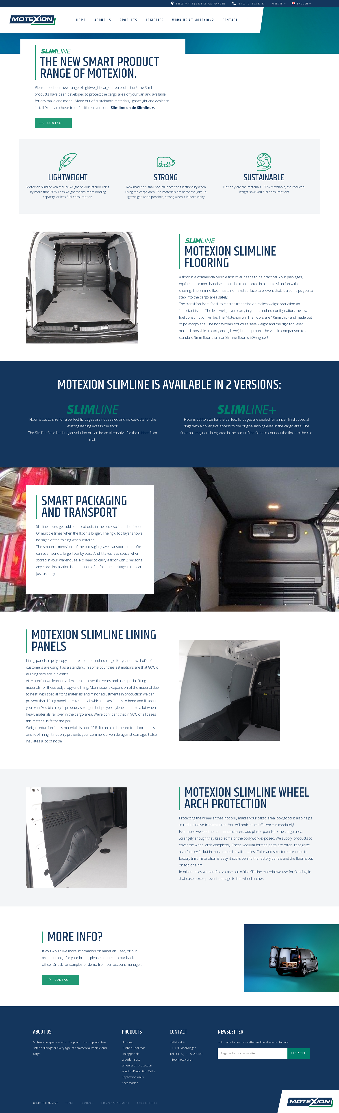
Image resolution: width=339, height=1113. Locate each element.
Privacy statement (115, 1103)
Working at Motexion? (193, 20)
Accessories (130, 1083)
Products (128, 20)
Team (69, 1103)
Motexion (32, 20)
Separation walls (132, 1077)
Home (81, 20)
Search (248, 20)
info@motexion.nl (181, 1060)
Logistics (155, 20)
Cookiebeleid (147, 1103)
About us (102, 20)
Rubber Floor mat (133, 1048)
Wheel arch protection (137, 1065)
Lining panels (130, 1054)
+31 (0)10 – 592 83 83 (189, 1054)
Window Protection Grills (138, 1071)
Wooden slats (131, 1060)
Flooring (127, 1042)
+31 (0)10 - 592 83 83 (251, 3)
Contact (230, 20)
